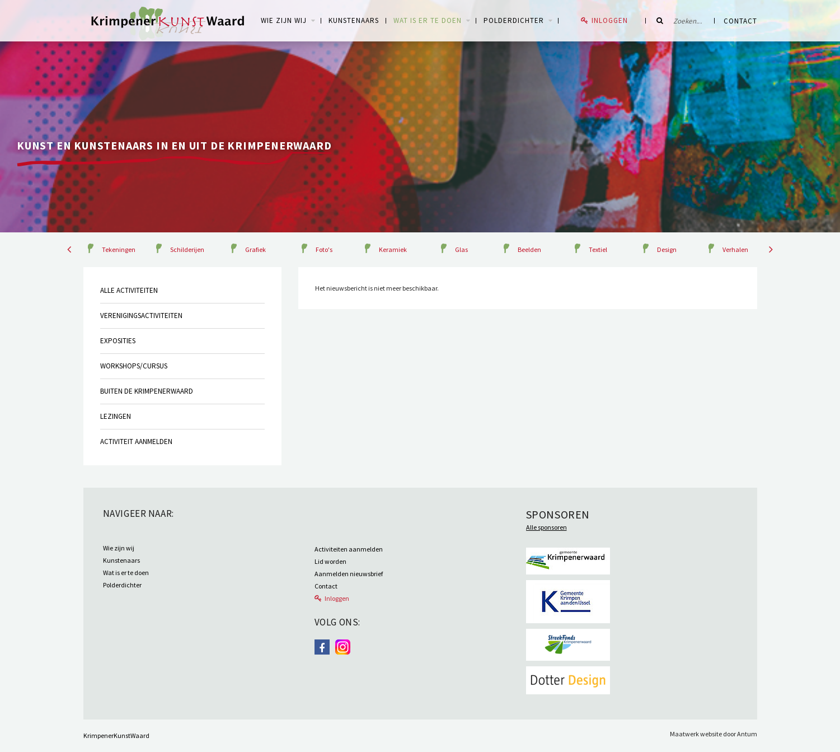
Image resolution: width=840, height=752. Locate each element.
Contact (740, 21)
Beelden (529, 249)
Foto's (324, 249)
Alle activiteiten (129, 290)
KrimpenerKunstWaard (116, 735)
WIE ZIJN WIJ (284, 20)
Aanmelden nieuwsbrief (349, 573)
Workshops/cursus (133, 366)
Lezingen (115, 416)
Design (667, 249)
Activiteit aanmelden (136, 441)
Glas (461, 249)
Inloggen (610, 20)
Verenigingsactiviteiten (141, 315)
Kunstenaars (354, 20)
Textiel (598, 249)
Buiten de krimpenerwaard (146, 391)
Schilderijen (187, 249)
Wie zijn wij (118, 548)
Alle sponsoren (546, 527)
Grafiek (255, 249)
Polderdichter (514, 20)
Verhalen (735, 249)
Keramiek (393, 249)
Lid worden (330, 561)
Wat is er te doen (427, 20)
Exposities (117, 340)
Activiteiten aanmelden (349, 549)
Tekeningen (118, 249)
